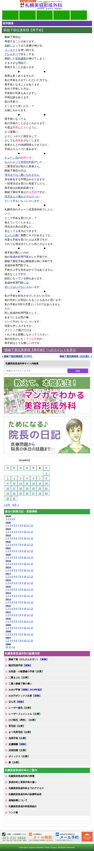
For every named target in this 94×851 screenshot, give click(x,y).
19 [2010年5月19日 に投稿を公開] (27, 488)
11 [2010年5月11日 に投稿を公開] (20, 483)
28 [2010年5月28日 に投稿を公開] (40, 493)
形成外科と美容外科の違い (23, 782)
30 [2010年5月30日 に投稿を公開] (7, 498)
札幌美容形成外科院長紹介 (23, 806)
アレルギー (11, 54)
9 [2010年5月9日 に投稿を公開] (7, 483)
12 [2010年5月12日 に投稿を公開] (27, 483)
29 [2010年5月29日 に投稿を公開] (46, 493)
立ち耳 (17, 701)
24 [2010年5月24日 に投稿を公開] (14, 493)
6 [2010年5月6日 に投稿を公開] (33, 478)
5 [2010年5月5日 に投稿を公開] (27, 478)
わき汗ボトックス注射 (25, 695)
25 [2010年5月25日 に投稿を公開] (20, 493)
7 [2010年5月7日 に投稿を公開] (40, 478)
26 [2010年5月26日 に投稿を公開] (27, 493)
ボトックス (19, 756)
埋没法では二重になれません (22, 175)
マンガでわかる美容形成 (27, 15)
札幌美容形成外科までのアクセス (26, 788)
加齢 (7, 45)
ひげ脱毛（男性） (23, 720)
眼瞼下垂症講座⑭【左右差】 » (76, 356)
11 (28, 525)
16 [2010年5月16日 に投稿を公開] (7, 488)
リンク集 (13, 812)
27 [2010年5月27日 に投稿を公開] (33, 493)
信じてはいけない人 (17, 287)
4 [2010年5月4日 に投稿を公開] (20, 478)
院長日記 (10, 15)
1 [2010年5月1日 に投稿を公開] (46, 473)
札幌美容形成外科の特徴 (21, 776)
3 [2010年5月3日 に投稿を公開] (14, 478)
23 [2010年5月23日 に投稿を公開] (7, 493)
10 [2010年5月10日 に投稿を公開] (14, 483)
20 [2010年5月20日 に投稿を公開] (33, 488)
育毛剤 (17, 726)
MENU (7, 5)
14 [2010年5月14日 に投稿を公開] (40, 483)
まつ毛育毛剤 (20, 732)
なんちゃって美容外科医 (19, 162)
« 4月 (7, 504)
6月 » (16, 504)
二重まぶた (19, 677)
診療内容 (44, 15)
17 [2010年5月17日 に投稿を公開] (14, 488)
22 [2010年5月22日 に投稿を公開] (46, 488)
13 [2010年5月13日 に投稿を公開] (33, 483)
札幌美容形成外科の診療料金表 (25, 794)
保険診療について (18, 800)
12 (31, 525)
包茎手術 (18, 738)
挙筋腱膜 (20, 58)
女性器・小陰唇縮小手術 (26, 671)
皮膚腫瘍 (18, 744)
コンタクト (11, 50)
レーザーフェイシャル (25, 714)
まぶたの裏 (11, 235)
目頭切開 (18, 750)
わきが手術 (25, 689)
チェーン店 (11, 157)
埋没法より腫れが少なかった (22, 196)
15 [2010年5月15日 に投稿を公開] (46, 483)
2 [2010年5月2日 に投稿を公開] (7, 478)
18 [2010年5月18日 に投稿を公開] (20, 488)
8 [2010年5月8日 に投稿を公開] (46, 478)
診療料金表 (61, 15)
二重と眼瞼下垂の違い (20, 683)
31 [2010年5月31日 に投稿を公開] (14, 498)
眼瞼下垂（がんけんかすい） (29, 659)
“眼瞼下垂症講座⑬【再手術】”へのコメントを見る (40, 350)
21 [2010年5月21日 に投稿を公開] (40, 488)
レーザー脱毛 (20, 707)
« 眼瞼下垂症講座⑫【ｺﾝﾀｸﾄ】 (17, 356)
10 (25, 525)
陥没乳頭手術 (20, 665)
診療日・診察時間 (78, 15)
